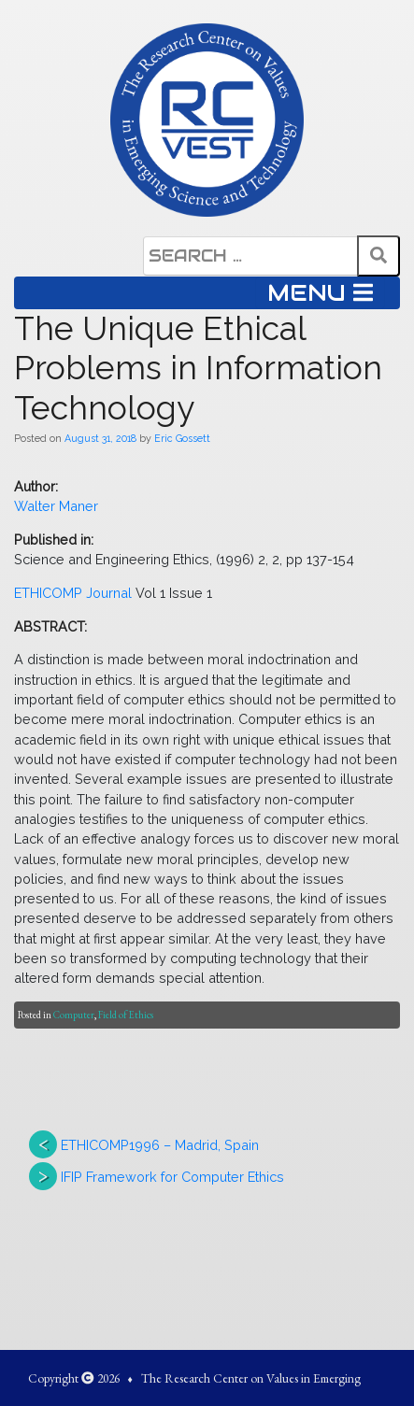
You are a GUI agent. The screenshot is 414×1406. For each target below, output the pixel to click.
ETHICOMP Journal (73, 593)
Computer (73, 1014)
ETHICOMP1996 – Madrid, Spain (160, 1145)
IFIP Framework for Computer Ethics (172, 1177)
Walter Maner (56, 506)
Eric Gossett (182, 438)
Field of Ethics (125, 1014)
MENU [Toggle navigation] (320, 292)
